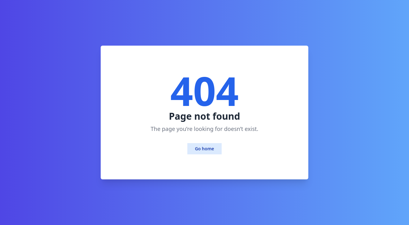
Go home (204, 149)
